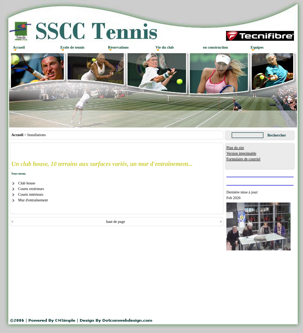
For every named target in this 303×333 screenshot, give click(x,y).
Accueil (17, 135)
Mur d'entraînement (33, 200)
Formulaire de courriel (243, 159)
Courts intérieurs (30, 194)
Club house (26, 183)
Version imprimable (241, 153)
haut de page (115, 221)
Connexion (234, 165)
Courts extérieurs (31, 189)
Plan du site (235, 148)
